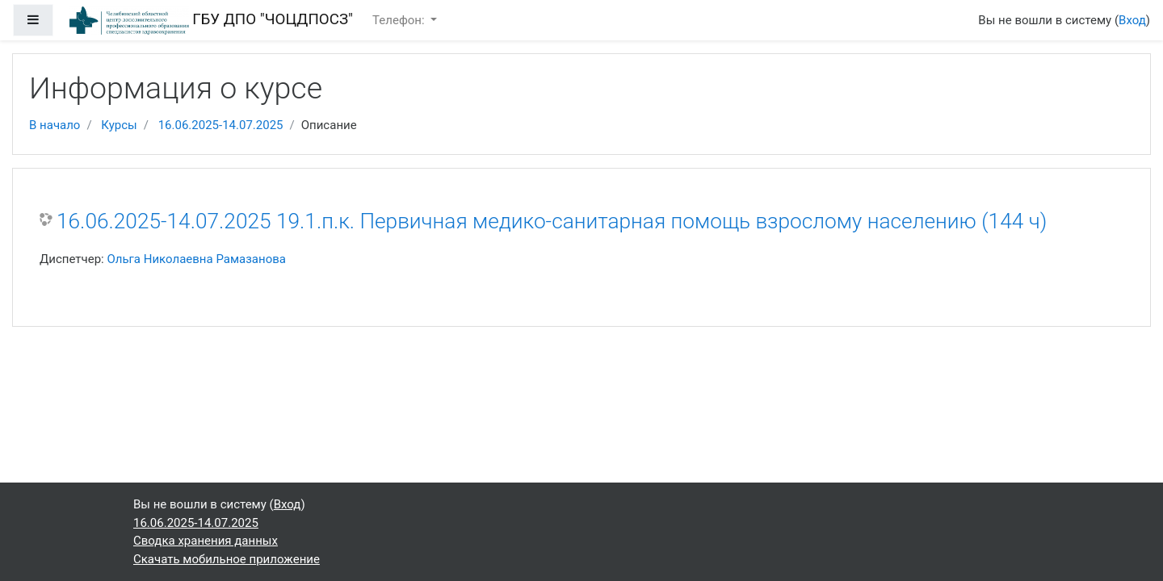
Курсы (118, 125)
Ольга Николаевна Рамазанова (196, 259)
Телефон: (399, 20)
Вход (1132, 20)
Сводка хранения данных (205, 540)
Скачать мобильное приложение (226, 559)
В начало (54, 125)
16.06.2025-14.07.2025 (220, 125)
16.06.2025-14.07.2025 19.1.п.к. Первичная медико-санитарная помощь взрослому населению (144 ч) (552, 221)
